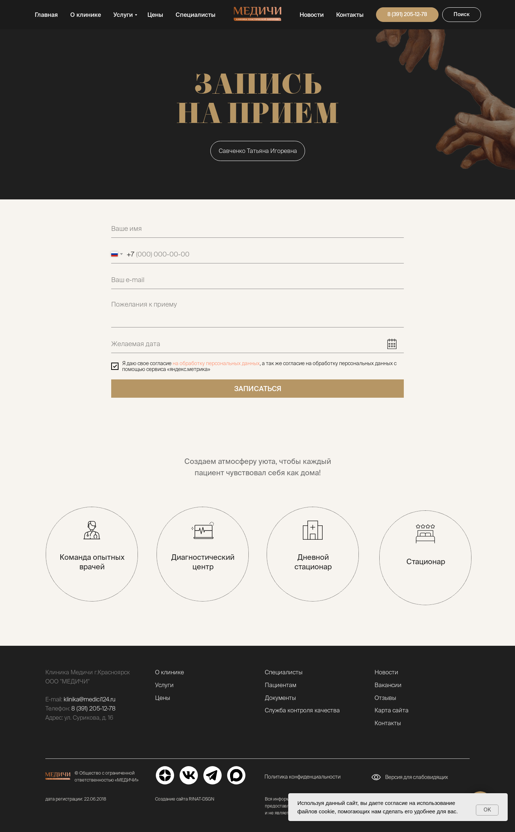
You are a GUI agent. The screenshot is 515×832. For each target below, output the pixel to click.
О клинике (85, 14)
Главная (46, 14)
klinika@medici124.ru (90, 699)
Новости (312, 14)
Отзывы (385, 697)
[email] (257, 280)
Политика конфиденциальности (302, 777)
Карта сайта (392, 710)
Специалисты (195, 14)
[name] (257, 229)
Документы (280, 697)
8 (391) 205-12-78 (93, 708)
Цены (155, 14)
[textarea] (257, 311)
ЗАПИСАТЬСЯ (257, 389)
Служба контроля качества (302, 710)
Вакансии (388, 685)
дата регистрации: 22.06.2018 (75, 799)
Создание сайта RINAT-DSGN (184, 799)
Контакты (350, 14)
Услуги (123, 14)
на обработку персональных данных (216, 363)
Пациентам (280, 685)
